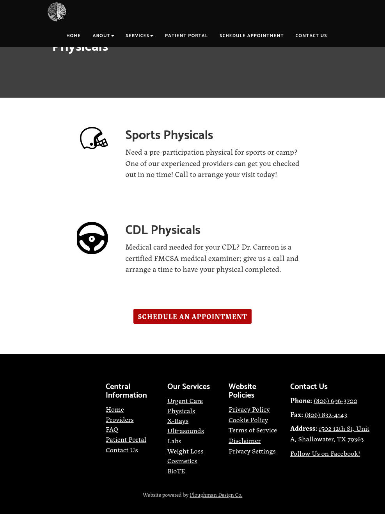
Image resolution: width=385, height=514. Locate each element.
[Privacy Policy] (249, 409)
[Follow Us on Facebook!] (325, 453)
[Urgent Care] (185, 401)
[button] (192, 316)
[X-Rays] (177, 420)
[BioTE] (176, 471)
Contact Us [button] (311, 35)
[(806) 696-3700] (335, 401)
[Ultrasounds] (185, 430)
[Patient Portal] (126, 439)
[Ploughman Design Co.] (216, 494)
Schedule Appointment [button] (252, 35)
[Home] (115, 409)
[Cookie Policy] (248, 419)
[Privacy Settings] (252, 451)
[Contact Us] (122, 450)
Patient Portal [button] (186, 35)
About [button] (103, 35)
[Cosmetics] (182, 460)
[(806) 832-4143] (326, 414)
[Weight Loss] (185, 450)
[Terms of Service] (253, 429)
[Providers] (120, 419)
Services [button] (139, 35)
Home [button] (73, 35)
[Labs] (174, 440)
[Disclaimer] (245, 440)
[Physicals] (181, 410)
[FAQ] (112, 428)
